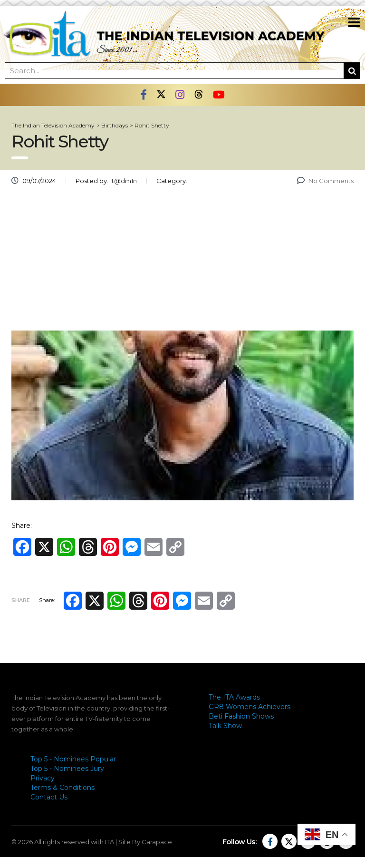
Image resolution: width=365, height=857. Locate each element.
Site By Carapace (145, 842)
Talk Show (225, 725)
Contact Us (48, 797)
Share (20, 600)
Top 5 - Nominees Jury (67, 768)
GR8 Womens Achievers (249, 706)
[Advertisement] (182, 261)
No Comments (325, 181)
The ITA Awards (234, 697)
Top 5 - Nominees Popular (73, 759)
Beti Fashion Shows (241, 716)
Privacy (42, 778)
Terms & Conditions (62, 787)
